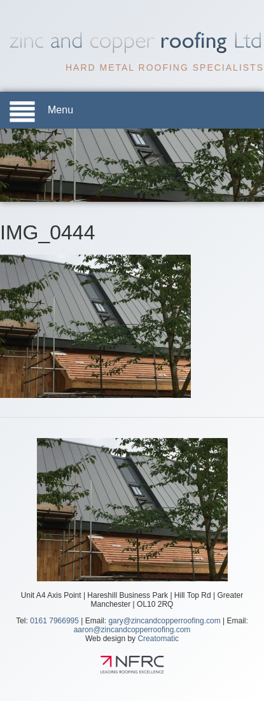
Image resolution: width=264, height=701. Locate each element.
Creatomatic (158, 638)
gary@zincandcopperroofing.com (164, 620)
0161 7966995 (54, 620)
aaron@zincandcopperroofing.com (132, 629)
